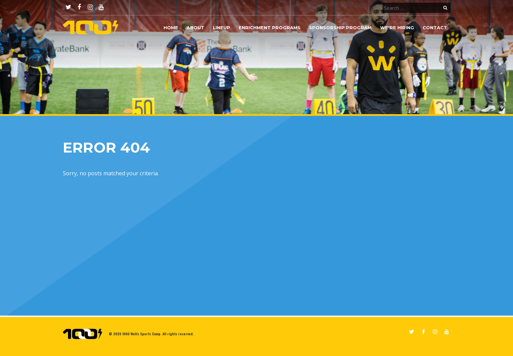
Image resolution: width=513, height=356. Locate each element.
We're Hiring (397, 27)
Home (171, 27)
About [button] (195, 27)
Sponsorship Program (340, 27)
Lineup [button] (221, 27)
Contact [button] (435, 27)
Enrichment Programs (270, 27)
